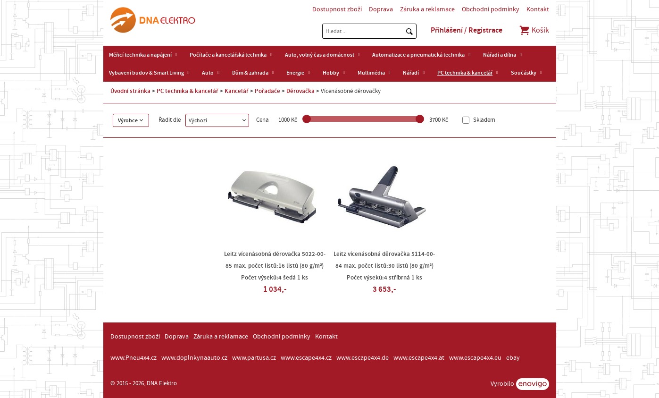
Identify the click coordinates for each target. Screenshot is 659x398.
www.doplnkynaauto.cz (194, 358)
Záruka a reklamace (427, 9)
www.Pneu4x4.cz (133, 358)
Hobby (331, 72)
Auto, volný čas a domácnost (319, 54)
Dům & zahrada (250, 72)
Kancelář (237, 91)
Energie (295, 72)
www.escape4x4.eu (475, 358)
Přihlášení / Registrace (466, 30)
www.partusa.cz (254, 358)
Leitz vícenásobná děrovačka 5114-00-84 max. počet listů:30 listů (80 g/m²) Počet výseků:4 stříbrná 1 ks (384, 266)
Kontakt (537, 9)
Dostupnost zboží (337, 9)
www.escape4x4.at (418, 358)
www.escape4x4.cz (306, 358)
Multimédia (371, 72)
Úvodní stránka (130, 91)
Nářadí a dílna (499, 54)
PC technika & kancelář (464, 72)
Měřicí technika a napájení (140, 54)
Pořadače (267, 91)
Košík (533, 30)
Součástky (523, 72)
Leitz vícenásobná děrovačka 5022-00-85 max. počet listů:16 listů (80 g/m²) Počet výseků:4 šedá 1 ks (274, 266)
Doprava (381, 9)
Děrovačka (300, 91)
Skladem (483, 120)
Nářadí (411, 72)
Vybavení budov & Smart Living (146, 72)
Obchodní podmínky (490, 9)
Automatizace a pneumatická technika (418, 54)
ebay (513, 358)
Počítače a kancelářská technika (228, 54)
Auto (208, 72)
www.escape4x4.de (362, 358)
